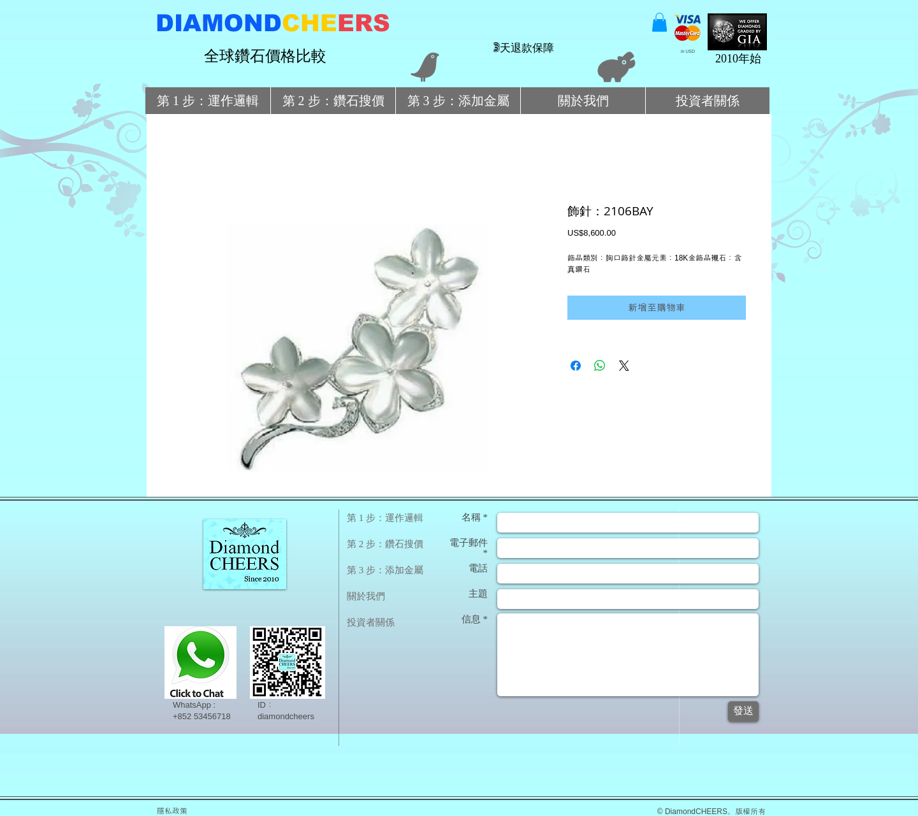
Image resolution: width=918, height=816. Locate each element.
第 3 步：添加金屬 (385, 570)
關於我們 (366, 596)
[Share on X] (624, 365)
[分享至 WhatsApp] (600, 365)
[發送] (743, 711)
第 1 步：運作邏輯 (385, 518)
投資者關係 (371, 622)
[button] (659, 22)
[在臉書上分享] (575, 365)
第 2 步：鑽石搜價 (385, 544)
